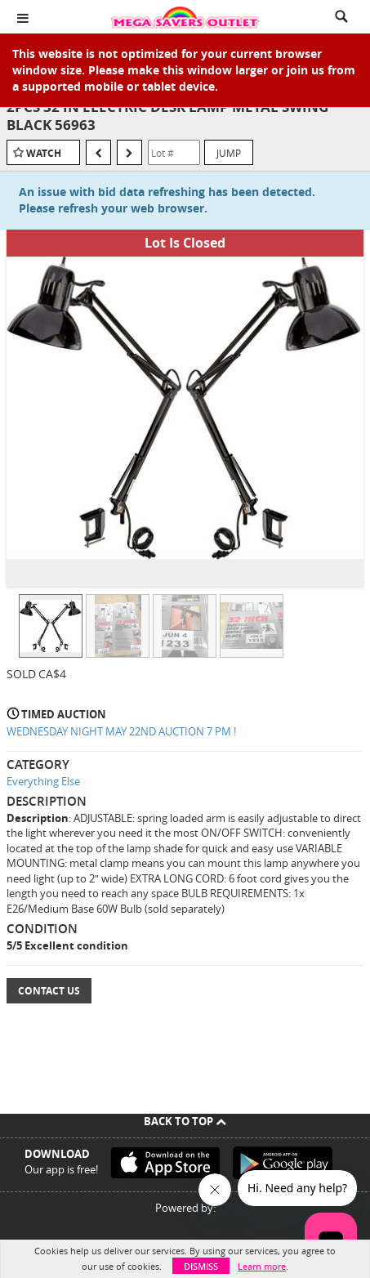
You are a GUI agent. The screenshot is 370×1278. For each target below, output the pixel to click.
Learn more (262, 1266)
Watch (43, 153)
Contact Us (49, 991)
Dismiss (201, 1266)
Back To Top (185, 1121)
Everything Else (43, 781)
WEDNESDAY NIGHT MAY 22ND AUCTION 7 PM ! (121, 731)
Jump (228, 152)
